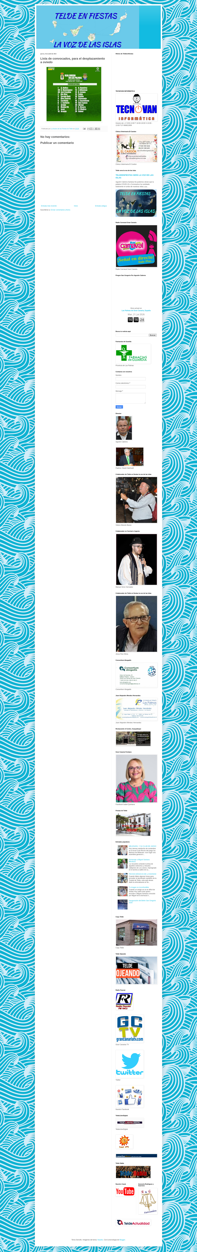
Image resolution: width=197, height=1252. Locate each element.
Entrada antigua (101, 206)
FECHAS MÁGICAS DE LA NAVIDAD (142, 874)
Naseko (100, 1240)
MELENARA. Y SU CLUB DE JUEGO (142, 846)
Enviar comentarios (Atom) (60, 210)
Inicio (76, 206)
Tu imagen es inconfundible (139, 887)
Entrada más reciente (49, 206)
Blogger (122, 1240)
